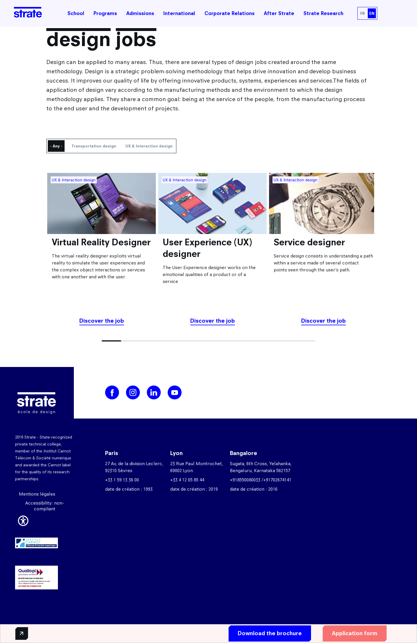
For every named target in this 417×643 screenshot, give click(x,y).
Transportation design (94, 146)
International (179, 13)
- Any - (56, 146)
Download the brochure (267, 633)
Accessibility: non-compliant (44, 506)
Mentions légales (37, 494)
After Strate (279, 13)
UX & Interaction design (149, 146)
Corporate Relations (229, 13)
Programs (105, 13)
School (75, 13)
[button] (23, 520)
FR (362, 13)
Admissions (140, 13)
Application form (352, 633)
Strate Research (323, 13)
